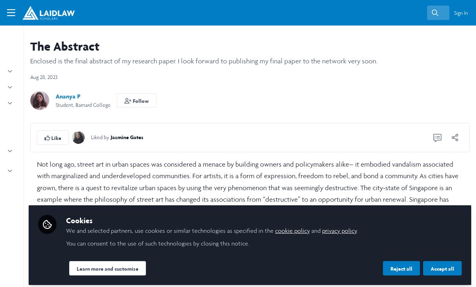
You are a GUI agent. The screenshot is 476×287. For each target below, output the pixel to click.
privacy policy (417, 228)
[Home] (44, 13)
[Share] (455, 137)
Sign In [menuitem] (461, 13)
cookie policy (370, 228)
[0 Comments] (437, 137)
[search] (438, 13)
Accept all (442, 265)
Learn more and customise (185, 265)
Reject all (401, 265)
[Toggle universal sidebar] (11, 13)
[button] (214, 100)
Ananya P (146, 96)
